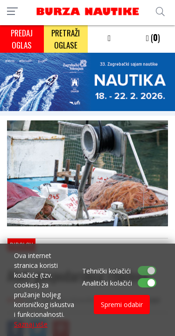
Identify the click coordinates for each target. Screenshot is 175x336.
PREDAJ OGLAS (22, 39)
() (153, 37)
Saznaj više (31, 324)
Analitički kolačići (107, 283)
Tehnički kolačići (106, 270)
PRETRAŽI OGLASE (65, 39)
